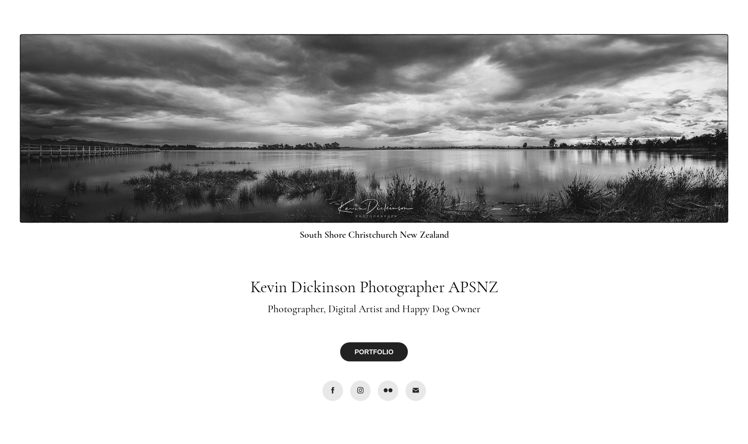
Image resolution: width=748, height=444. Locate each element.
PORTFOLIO (374, 352)
